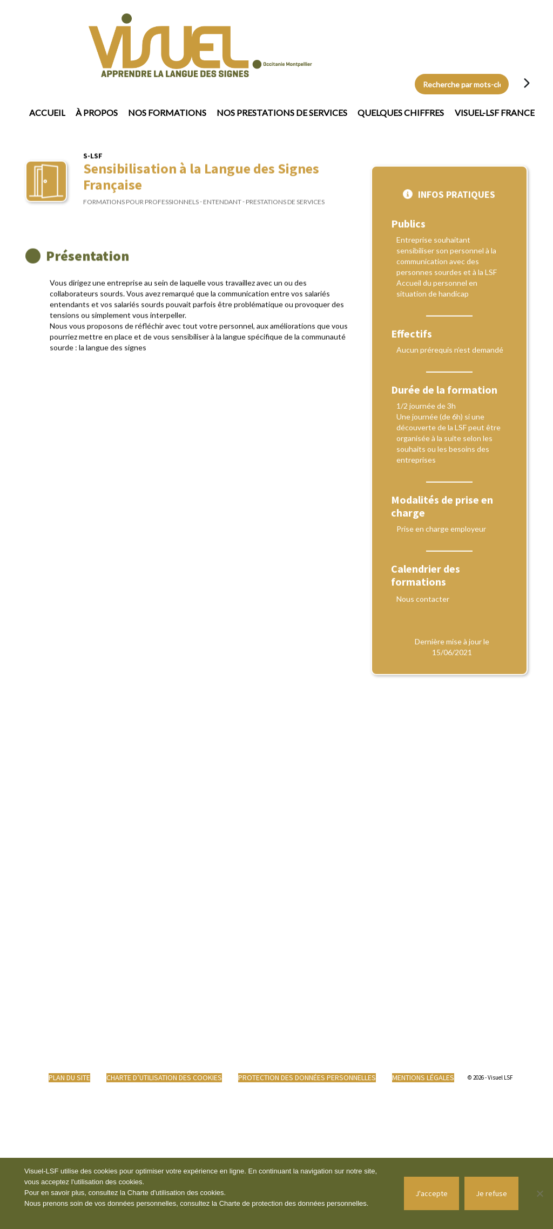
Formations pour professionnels (141, 208)
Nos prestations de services (282, 112)
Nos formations (167, 112)
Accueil (47, 112)
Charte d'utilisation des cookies (175, 1193)
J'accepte (431, 1193)
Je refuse (491, 1193)
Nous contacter (422, 692)
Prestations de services (285, 208)
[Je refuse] (539, 1193)
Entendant (222, 208)
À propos (97, 112)
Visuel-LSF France (495, 112)
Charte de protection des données (273, 1203)
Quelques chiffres (401, 112)
